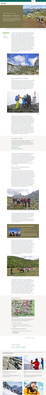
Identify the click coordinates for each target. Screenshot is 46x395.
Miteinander (23, 347)
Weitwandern (18, 347)
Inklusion (13, 347)
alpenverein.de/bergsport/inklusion (16, 148)
